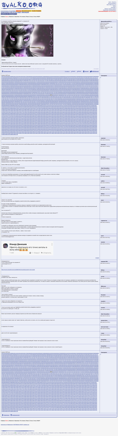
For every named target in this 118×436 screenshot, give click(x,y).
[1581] (73, 126)
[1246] (19, 114)
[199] (93, 80)
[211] (22, 81)
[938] (73, 102)
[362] (64, 85)
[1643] (52, 129)
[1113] (38, 109)
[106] (81, 77)
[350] (38, 85)
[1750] (57, 133)
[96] (61, 77)
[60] (98, 76)
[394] (38, 87)
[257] (27, 83)
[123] (22, 79)
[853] (80, 100)
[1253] (38, 114)
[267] (49, 83)
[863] (5, 101)
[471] (13, 89)
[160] (7, 80)
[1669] (27, 130)
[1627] (8, 129)
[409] (71, 87)
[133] (44, 79)
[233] (71, 81)
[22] (34, 76)
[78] (31, 77)
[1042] (35, 106)
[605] (18, 93)
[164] (16, 80)
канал (102, 200)
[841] (53, 100)
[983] (75, 104)
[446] (55, 88)
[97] (63, 77)
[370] (82, 85)
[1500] (43, 123)
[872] (25, 101)
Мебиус (103, 193)
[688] (7, 96)
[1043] (38, 106)
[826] (20, 100)
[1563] (24, 126)
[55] (89, 76)
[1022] (76, 105)
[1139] (13, 110)
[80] (34, 77)
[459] (84, 88)
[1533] (38, 125)
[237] (80, 81)
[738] (20, 97)
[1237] (90, 113)
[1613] (65, 127)
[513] (9, 91)
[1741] (33, 133)
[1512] (76, 123)
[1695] (2, 131)
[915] (22, 102)
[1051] (60, 106)
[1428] (38, 121)
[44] (71, 76)
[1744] (41, 133)
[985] (80, 104)
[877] (36, 101)
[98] (64, 77)
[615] (40, 93)
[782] (20, 98)
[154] (91, 79)
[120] (16, 79)
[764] (77, 97)
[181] (53, 80)
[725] (89, 96)
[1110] (30, 109)
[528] (42, 91)
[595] (93, 92)
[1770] (16, 134)
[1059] (82, 106)
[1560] (16, 126)
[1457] (22, 122)
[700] (33, 96)
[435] (31, 88)
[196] (86, 80)
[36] (57, 76)
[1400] (57, 120)
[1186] (46, 112)
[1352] (22, 118)
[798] (55, 98)
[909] (9, 102)
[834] (38, 100)
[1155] (57, 110)
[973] (53, 104)
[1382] (8, 120)
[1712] (49, 131)
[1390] (30, 120)
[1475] (71, 122)
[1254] (41, 114)
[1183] (38, 112)
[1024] (81, 105)
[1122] (63, 109)
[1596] (19, 127)
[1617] (76, 127)
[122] (20, 79)
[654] (29, 95)
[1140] (16, 110)
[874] (29, 101)
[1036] (19, 106)
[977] (62, 104)
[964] (33, 104)
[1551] (87, 125)
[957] (18, 104)
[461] (89, 88)
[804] (69, 98)
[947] (93, 102)
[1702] (22, 131)
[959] (22, 104)
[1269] (82, 114)
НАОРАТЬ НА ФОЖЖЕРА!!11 (9, 14)
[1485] (2, 123)
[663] (49, 95)
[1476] (73, 122)
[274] (64, 83)
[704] (42, 96)
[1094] (82, 108)
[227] (58, 81)
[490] (55, 89)
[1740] (30, 133)
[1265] (71, 114)
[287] (93, 83)
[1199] (82, 112)
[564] (25, 92)
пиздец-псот (39, 68)
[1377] (90, 118)
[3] (4, 11)
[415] (84, 87)
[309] (44, 84)
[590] (82, 92)
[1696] (5, 131)
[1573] (52, 126)
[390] (29, 87)
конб (43, 68)
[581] (62, 92)
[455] (75, 88)
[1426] (33, 121)
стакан (102, 333)
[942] (82, 102)
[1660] (2, 130)
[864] (7, 101)
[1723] (79, 131)
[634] (82, 93)
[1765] (2, 134)
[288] (95, 83)
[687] (5, 96)
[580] (60, 92)
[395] (40, 87)
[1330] (57, 117)
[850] (73, 100)
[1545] (71, 125)
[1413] (93, 120)
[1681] (60, 130)
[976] (60, 104)
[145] (71, 79)
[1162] (76, 110)
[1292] (49, 116)
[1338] (79, 117)
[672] (69, 95)
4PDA (114, 6)
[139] (58, 79)
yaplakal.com (26, 424)
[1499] (41, 123)
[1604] (41, 127)
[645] (9, 95)
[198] (91, 80)
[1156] (60, 110)
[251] (13, 83)
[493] (62, 89)
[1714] (54, 131)
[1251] (33, 114)
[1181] (33, 112)
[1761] (87, 133)
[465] (97, 88)
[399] (49, 87)
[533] (53, 91)
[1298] (65, 116)
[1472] (63, 122)
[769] (89, 97)
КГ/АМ (79, 71)
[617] (44, 93)
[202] (2, 81)
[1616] (73, 127)
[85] (43, 77)
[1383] (11, 120)
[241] (89, 81)
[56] (91, 76)
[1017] (62, 105)
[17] (25, 76)
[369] (80, 85)
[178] (47, 80)
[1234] (82, 113)
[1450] (2, 122)
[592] (86, 92)
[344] (25, 85)
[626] (64, 93)
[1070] (16, 108)
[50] (81, 76)
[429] (18, 88)
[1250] (30, 114)
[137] (53, 79)
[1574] (54, 126)
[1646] (60, 129)
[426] (11, 88)
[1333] (65, 117)
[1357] (35, 118)
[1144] (27, 110)
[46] (74, 76)
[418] (91, 87)
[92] (54, 77)
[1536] (46, 125)
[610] (29, 93)
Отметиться (6, 415)
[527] (40, 91)
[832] (33, 100)
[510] (2, 91)
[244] (95, 81)
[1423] (24, 121)
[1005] (29, 105)
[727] (93, 96)
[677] (80, 95)
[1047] (49, 106)
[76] (27, 77)
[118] (11, 79)
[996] (7, 105)
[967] (40, 104)
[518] (20, 91)
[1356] (33, 118)
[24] (37, 76)
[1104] (13, 109)
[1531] (33, 125)
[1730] (2, 133)
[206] (11, 81)
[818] (2, 100)
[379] (5, 87)
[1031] (5, 106)
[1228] (65, 113)
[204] (7, 81)
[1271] (87, 114)
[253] (18, 83)
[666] (55, 95)
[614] (38, 93)
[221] (44, 81)
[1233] (79, 113)
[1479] (82, 122)
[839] (49, 100)
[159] (5, 80)
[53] (86, 76)
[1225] (57, 113)
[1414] (95, 120)
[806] (73, 98)
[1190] (57, 112)
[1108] (24, 109)
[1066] (5, 108)
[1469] (54, 122)
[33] (52, 76)
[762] (73, 97)
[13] (19, 76)
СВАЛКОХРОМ (112, 10)
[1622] (90, 127)
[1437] (63, 121)
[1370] (71, 118)
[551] (93, 91)
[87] (46, 77)
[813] (89, 98)
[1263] (65, 114)
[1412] (90, 120)
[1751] (60, 133)
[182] (55, 80)
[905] (97, 101)
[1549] (82, 125)
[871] (22, 101)
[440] (42, 88)
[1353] (24, 118)
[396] (42, 87)
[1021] (73, 105)
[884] (51, 101)
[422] (2, 88)
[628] (69, 93)
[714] (64, 96)
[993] (97, 104)
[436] (33, 88)
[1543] (65, 125)
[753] (53, 97)
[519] (22, 91)
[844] (60, 100)
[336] (7, 85)
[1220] (43, 113)
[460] (86, 88)
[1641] (46, 129)
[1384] (13, 120)
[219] (40, 81)
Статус (31, 16)
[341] (18, 85)
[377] (97, 85)
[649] (18, 95)
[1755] (71, 133)
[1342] (90, 117)
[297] (18, 84)
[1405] (71, 120)
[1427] (35, 121)
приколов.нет (4, 424)
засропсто (24, 68)
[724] (86, 96)
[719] (75, 96)
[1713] (52, 131)
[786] (29, 98)
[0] (2, 76)
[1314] (13, 117)
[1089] (68, 108)
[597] (97, 92)
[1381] (5, 120)
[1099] (95, 108)
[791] (40, 98)
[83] (39, 77)
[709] (53, 96)
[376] (95, 85)
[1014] (54, 105)
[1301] (73, 116)
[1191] (60, 112)
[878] (38, 101)
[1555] (2, 126)
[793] (44, 98)
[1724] (82, 131)
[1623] (93, 127)
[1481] (87, 122)
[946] (91, 102)
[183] (58, 80)
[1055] (71, 106)
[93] (56, 77)
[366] (73, 85)
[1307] (90, 116)
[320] (69, 84)
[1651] (73, 129)
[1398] (52, 120)
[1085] (57, 108)
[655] (31, 95)
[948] (95, 102)
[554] (2, 92)
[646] (11, 95)
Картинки (17, 16)
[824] (16, 100)
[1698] (11, 131)
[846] (64, 100)
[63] (6, 77)
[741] (27, 97)
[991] (93, 104)
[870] (20, 101)
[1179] (27, 112)
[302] (29, 84)
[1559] (13, 126)
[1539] (54, 125)
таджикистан (104, 220)
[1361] (46, 118)
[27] (42, 76)
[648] (16, 95)
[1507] (63, 123)
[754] (55, 97)
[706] (47, 96)
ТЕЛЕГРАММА (36, 11)
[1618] (79, 127)
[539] (66, 91)
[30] (47, 76)
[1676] (46, 130)
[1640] (43, 129)
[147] (75, 79)
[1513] (79, 123)
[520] (25, 91)
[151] (84, 79)
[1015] (57, 105)
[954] (11, 104)
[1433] (52, 121)
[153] (89, 79)
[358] (55, 85)
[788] (33, 98)
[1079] (41, 108)
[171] (31, 80)
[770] (91, 97)
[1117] (49, 109)
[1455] (16, 122)
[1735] (16, 133)
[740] (25, 97)
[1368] (65, 118)
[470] (11, 89)
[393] (36, 87)
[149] (80, 79)
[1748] (52, 133)
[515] (13, 91)
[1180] (30, 112)
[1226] (60, 113)
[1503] (52, 123)
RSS (108, 4)
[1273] (93, 114)
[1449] (95, 121)
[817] (97, 98)
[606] (20, 93)
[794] (47, 98)
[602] (11, 93)
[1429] (41, 121)
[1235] (84, 113)
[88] (48, 77)
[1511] (73, 123)
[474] (20, 89)
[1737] (22, 133)
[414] (82, 87)
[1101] (5, 109)
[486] (47, 89)
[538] (64, 91)
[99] (66, 77)
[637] (89, 93)
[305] (36, 84)
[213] (27, 81)
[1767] (8, 134)
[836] (42, 100)
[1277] (8, 116)
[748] (42, 97)
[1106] (19, 109)
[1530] (30, 125)
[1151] (46, 110)
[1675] (43, 130)
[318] (64, 84)
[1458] (24, 122)
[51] (83, 76)
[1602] (35, 127)
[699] (31, 96)
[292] (7, 84)
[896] (77, 101)
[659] (40, 95)
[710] (55, 96)
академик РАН (104, 261)
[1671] (33, 130)
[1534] (41, 125)
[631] (75, 93)
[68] (14, 77)
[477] (27, 89)
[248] (7, 83)
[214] (29, 81)
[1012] (48, 105)
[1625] (2, 129)
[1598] (24, 127)
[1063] (93, 106)
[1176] (19, 112)
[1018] (65, 105)
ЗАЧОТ (73, 71)
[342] (20, 85)
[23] (36, 76)
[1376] (87, 118)
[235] (75, 81)
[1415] (2, 121)
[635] (84, 93)
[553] (97, 91)
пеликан (103, 307)
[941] (80, 102)
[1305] (84, 116)
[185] (62, 80)
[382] (11, 87)
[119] (13, 79)
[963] (31, 104)
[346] (29, 85)
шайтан (102, 181)
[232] (69, 81)
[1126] (73, 109)
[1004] (27, 105)
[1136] (5, 110)
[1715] (57, 131)
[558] (11, 92)
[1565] (30, 126)
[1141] (19, 110)
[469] (9, 89)
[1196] (73, 112)
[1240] (2, 114)
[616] (42, 93)
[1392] (35, 120)
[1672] (35, 130)
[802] (64, 98)
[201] (97, 80)
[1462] (35, 122)
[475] (22, 89)
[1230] (71, 113)
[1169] (95, 110)
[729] (97, 96)
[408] (69, 87)
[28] (44, 76)
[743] (31, 97)
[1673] (38, 130)
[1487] (8, 123)
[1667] (22, 130)
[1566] (33, 126)
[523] (31, 91)
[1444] (82, 121)
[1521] (5, 125)
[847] (66, 100)
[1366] (60, 118)
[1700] (16, 131)
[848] (69, 100)
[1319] (27, 117)
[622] (55, 93)
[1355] (30, 118)
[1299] (68, 116)
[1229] (68, 113)
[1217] (35, 113)
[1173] (11, 112)
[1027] (89, 105)
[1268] (79, 114)
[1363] (52, 118)
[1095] (84, 108)
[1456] (19, 122)
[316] (60, 84)
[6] (9, 76)
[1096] (87, 108)
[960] (25, 104)
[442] (47, 88)
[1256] (46, 114)
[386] (20, 87)
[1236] (87, 113)
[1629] (13, 129)
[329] (89, 84)
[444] (51, 88)
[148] (77, 79)
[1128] (79, 109)
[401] (53, 87)
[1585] (84, 126)
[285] (89, 83)
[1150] (43, 110)
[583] (66, 92)
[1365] (57, 118)
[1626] (5, 129)
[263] (40, 83)
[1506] (60, 123)
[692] (16, 96)
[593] (89, 92)
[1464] (41, 122)
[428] (16, 88)
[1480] (84, 122)
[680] (86, 95)
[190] (73, 80)
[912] (16, 102)
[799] (58, 98)
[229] (62, 81)
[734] (11, 97)
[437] (36, 88)
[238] (82, 81)
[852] (77, 100)
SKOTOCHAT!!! (27, 11)
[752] (51, 97)
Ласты (6, 16)
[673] (71, 95)
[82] (37, 77)
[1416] (5, 121)
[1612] (63, 127)
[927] (49, 102)
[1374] (82, 118)
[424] (7, 88)
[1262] (63, 114)
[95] (59, 77)
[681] (89, 95)
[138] (55, 79)
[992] (95, 104)
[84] (41, 77)
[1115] (43, 109)
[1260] (57, 114)
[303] (31, 84)
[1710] (43, 131)
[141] (62, 79)
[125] (27, 79)
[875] (31, 101)
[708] (51, 96)
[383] (13, 87)
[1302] (76, 116)
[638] (91, 93)
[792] (42, 98)
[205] (9, 81)
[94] (58, 77)
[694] (20, 96)
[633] (80, 93)
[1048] (52, 106)
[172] (33, 80)
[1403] (65, 120)
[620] (51, 93)
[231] (66, 81)
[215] (31, 81)
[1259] (54, 114)
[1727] (90, 131)
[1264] (68, 114)
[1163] (79, 110)
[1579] (68, 126)
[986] (82, 104)
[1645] (57, 129)
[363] (66, 85)
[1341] (87, 117)
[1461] (33, 122)
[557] (9, 92)
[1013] (51, 105)
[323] (75, 84)
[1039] (27, 106)
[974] (55, 104)
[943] (84, 102)
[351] (40, 85)
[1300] (71, 116)
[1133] (93, 109)
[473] (18, 89)
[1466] (46, 122)
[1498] (38, 123)
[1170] (2, 112)
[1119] (54, 109)
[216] (33, 81)
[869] (18, 101)
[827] (22, 100)
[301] (27, 84)
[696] (25, 96)
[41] (66, 76)
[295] (13, 84)
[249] (9, 83)
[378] (2, 87)
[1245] (16, 114)
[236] (77, 81)
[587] (75, 92)
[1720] (71, 131)
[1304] (82, 116)
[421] (97, 87)
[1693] (93, 130)
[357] (53, 85)
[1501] (46, 123)
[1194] (68, 112)
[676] (77, 95)
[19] (29, 76)
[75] (26, 77)
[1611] (60, 127)
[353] (44, 85)
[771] (93, 97)
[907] (5, 102)
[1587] (90, 126)
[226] (55, 81)
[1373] (79, 118)
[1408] (79, 120)
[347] (31, 85)
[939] (75, 102)
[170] (29, 80)
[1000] (16, 105)
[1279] (13, 116)
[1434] (54, 121)
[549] (89, 91)
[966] (38, 104)
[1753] (65, 133)
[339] (13, 85)
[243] (93, 81)
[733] (9, 97)
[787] (31, 98)
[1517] (90, 123)
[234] (73, 81)
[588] (77, 92)
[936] (69, 102)
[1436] (60, 121)
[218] (38, 81)
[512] (7, 91)
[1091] (73, 108)
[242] (91, 81)
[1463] (38, 122)
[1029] (95, 105)
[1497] (35, 123)
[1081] (46, 108)
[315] (58, 84)
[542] (73, 91)
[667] (58, 95)
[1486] (5, 123)
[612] (33, 93)
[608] (25, 93)
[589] (80, 92)
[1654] (82, 129)
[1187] (49, 112)
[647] (13, 95)
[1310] (2, 117)
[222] (47, 81)
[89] (49, 77)
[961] (27, 104)
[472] (16, 89)
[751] (49, 97)
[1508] (65, 123)
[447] (58, 88)
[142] (64, 79)
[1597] (22, 127)
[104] (77, 77)
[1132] (90, 109)
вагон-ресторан (104, 326)
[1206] (5, 113)
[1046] (46, 106)
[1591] (5, 127)
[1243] (11, 114)
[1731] (5, 133)
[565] (27, 92)
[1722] (76, 131)
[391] (31, 87)
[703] (40, 96)
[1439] (68, 121)
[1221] (46, 113)
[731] (5, 97)
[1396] (46, 120)
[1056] (73, 106)
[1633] (24, 129)
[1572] (49, 126)
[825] (18, 100)
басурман (103, 294)
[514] (11, 91)
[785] (27, 98)
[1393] (38, 120)
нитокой (103, 174)
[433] (27, 88)
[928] (51, 102)
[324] (77, 84)
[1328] (52, 117)
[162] (11, 80)
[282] (82, 83)
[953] (9, 104)
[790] (38, 98)
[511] (5, 91)
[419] (93, 87)
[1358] (38, 118)
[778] (11, 98)
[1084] (54, 108)
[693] (18, 96)
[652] (25, 95)
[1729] (95, 131)
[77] (29, 77)
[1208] (11, 113)
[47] (76, 76)
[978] (64, 104)
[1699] (13, 131)
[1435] (57, 121)
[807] (75, 98)
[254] (20, 83)
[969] (44, 104)
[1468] (52, 122)
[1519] (95, 123)
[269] (53, 83)
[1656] (87, 129)
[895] (75, 101)
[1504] (54, 123)
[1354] (27, 118)
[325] (80, 84)
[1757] (76, 133)
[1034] (13, 106)
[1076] (33, 108)
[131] (40, 79)
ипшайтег (8, 68)
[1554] (95, 125)
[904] (95, 101)
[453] (71, 88)
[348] (33, 85)
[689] (9, 96)
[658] (38, 95)
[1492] (22, 123)
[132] (42, 79)
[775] (5, 98)
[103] (75, 77)
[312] (51, 84)
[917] (27, 102)
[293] (9, 84)
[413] (80, 87)
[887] (58, 101)
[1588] (93, 126)
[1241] (5, 114)
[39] (62, 76)
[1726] (87, 131)
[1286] (33, 116)
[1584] (82, 126)
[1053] (65, 106)
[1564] (27, 126)
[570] (38, 92)
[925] (44, 102)
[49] (79, 76)
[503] (84, 89)
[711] (58, 96)
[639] (93, 93)
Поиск (27, 16)
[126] (29, 79)
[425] (9, 88)
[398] (47, 87)
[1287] (35, 116)
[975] (58, 104)
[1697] (8, 131)
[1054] (68, 106)
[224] (51, 81)
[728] (95, 96)
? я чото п (67, 71)
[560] (16, 92)
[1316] (19, 117)
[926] (47, 102)
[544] (77, 91)
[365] (71, 85)
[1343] (93, 117)
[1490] (16, 123)
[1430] (43, 121)
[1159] (68, 110)
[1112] (35, 109)
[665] (53, 95)
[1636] (33, 129)
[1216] (33, 113)
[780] (16, 98)
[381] (9, 87)
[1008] (38, 105)
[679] (84, 95)
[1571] (46, 126)
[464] (95, 88)
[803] (66, 98)
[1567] (35, 126)
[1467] (49, 122)
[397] (44, 87)
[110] (90, 77)
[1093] (79, 108)
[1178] (24, 112)
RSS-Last (111, 4)
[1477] (76, 122)
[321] (71, 84)
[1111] (33, 109)
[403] (58, 87)
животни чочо (19, 68)
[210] (20, 81)
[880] (42, 101)
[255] (22, 83)
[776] (7, 98)
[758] (64, 97)
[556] (7, 92)
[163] (13, 80)
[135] (49, 79)
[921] (36, 102)
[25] (39, 76)
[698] (29, 96)
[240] (86, 81)
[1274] (95, 114)
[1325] (43, 117)
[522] (29, 91)
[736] (16, 97)
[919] (31, 102)
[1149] (41, 110)
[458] (82, 88)
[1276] (5, 116)
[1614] (68, 127)
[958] (20, 104)
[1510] (71, 123)
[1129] (82, 109)
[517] (18, 91)
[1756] (73, 133)
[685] (97, 95)
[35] (56, 76)
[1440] (71, 121)
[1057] (76, 106)
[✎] (10, 11)
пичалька (29, 68)
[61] (2, 77)
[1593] (11, 127)
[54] (88, 76)
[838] (47, 100)
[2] (2, 11)
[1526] (19, 125)
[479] (31, 89)
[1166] (87, 110)
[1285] (30, 116)
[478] (29, 89)
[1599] (27, 127)
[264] (42, 83)
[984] (77, 104)
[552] (95, 91)
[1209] (13, 113)
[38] (61, 76)
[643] (5, 95)
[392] (33, 87)
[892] (69, 101)
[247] (5, 83)
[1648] (65, 129)
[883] (49, 101)
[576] (51, 92)
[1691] (87, 130)
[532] (51, 91)
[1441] (73, 121)
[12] (17, 76)
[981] (71, 104)
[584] (69, 92)
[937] (71, 102)
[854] (82, 100)
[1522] (8, 125)
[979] (66, 104)
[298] (20, 84)
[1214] (27, 113)
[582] (64, 92)
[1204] (95, 112)
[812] (86, 98)
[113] (97, 77)
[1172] (8, 112)
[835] (40, 100)
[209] (18, 81)
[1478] (79, 122)
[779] (13, 98)
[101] (70, 77)
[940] (77, 102)
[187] (66, 80)
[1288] (38, 116)
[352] (42, 85)
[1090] (71, 108)
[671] (66, 95)
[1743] (38, 133)
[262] (38, 83)
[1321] (33, 117)
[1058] (79, 106)
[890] (64, 101)
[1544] (68, 125)
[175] (40, 80)
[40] (64, 76)
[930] (55, 102)
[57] (93, 76)
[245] (97, 81)
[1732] (8, 133)
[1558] (11, 126)
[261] (36, 83)
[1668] (24, 130)
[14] (20, 76)
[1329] (54, 117)
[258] (29, 83)
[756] (60, 97)
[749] (44, 97)
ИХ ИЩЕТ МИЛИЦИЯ (22, 12)
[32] (51, 76)
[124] (25, 79)
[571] (40, 92)
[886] (55, 101)
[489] (53, 89)
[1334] (68, 117)
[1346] (5, 118)
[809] (80, 98)
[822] (11, 100)
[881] (44, 101)
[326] (82, 84)
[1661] (5, 130)
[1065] (2, 108)
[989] (89, 104)
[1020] (70, 105)
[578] (55, 92)
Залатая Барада (112, 3)
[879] (40, 101)
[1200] (84, 112)
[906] (2, 102)
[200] (95, 80)
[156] (95, 79)
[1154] (54, 110)
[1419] (13, 121)
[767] (84, 97)
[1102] (8, 109)
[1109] (27, 109)
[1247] (22, 114)
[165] (18, 80)
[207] (13, 81)
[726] (91, 96)
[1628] (11, 129)
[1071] (19, 108)
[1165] (84, 110)
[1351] (19, 118)
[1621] (87, 127)
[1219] (41, 113)
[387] (22, 87)
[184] (60, 80)
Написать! (11, 16)
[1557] (8, 126)
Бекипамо (103, 144)
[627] (66, 93)
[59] (96, 76)
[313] (53, 84)
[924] (42, 102)
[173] (36, 80)
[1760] (84, 133)
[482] (38, 89)
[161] (9, 80)
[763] (75, 97)
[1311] (5, 117)
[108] (86, 77)
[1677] (49, 130)
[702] (38, 96)
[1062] (90, 106)
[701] (36, 96)
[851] (75, 100)
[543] (75, 91)
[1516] (87, 123)
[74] (24, 77)
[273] (62, 83)
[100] (68, 77)
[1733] (11, 133)
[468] (7, 89)
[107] (83, 77)
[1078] (38, 108)
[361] (62, 85)
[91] (53, 77)
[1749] (54, 133)
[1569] (41, 126)
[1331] (60, 117)
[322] (73, 84)
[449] (62, 88)
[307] (40, 84)
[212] (25, 81)
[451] (66, 88)
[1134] (95, 109)
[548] (86, 91)
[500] (77, 89)
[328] (86, 84)
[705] (44, 96)
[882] (47, 101)
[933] (62, 102)
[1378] (93, 118)
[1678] (52, 130)
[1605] (43, 127)
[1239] (95, 113)
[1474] (68, 122)
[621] (53, 93)
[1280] (16, 116)
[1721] (73, 131)
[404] (60, 87)
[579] (58, 92)
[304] (33, 84)
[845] (62, 100)
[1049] (54, 106)
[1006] (32, 105)
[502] (82, 89)
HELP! (38, 16)
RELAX (12, 12)
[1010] (43, 105)
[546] (82, 91)
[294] (11, 84)
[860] (95, 100)
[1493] (24, 123)
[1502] (49, 123)
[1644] (54, 129)
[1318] (24, 117)
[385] (18, 87)
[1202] (90, 112)
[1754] (68, 133)
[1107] (22, 109)
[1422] (22, 121)
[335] (5, 85)
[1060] (84, 106)
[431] (22, 88)
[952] (7, 104)
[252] (16, 83)
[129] (36, 79)
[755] (58, 97)
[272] (60, 83)
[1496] (33, 123)
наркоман (103, 138)
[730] (2, 97)
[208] (16, 81)
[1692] (90, 130)
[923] (40, 102)
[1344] (95, 117)
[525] (36, 91)
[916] (25, 102)
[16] (24, 76)
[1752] (63, 133)
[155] (93, 79)
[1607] (49, 127)
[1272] (90, 114)
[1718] (65, 131)
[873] (27, 101)
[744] (33, 97)
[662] (47, 95)
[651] (22, 95)
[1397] (49, 120)
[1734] (13, 133)
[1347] (8, 118)
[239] (84, 81)
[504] (86, 89)
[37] (59, 76)
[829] (27, 100)
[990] (91, 104)
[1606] (46, 127)
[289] (97, 83)
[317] (62, 84)
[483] (40, 89)
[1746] (46, 133)
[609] (27, 93)
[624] (60, 93)
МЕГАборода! (95, 71)
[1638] (38, 129)
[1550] (84, 125)
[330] (91, 84)
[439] (40, 88)
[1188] (52, 112)
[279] (75, 83)
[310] (47, 84)
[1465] (43, 122)
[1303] (79, 116)
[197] (89, 80)
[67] (12, 77)
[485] (44, 89)
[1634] (27, 129)
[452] (69, 88)
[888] (60, 101)
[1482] (90, 122)
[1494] (27, 123)
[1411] (87, 120)
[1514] (82, 123)
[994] (2, 105)
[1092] (76, 108)
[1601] (33, 127)
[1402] (63, 120)
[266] (47, 83)
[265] (44, 83)
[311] (49, 84)
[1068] (11, 108)
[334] (2, 85)
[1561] (19, 126)
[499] (75, 89)
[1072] (22, 108)
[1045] (43, 106)
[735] (13, 97)
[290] (2, 84)
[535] (58, 91)
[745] (36, 97)
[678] (82, 95)
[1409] (82, 120)
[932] (60, 102)
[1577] (63, 126)
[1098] (93, 108)
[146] (73, 79)
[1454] (13, 122)
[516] (16, 91)
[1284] (27, 116)
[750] (47, 97)
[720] (77, 96)
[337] (9, 85)
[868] (16, 101)
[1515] (84, 123)
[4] (5, 11)
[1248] (24, 114)
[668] (60, 95)
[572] (42, 92)
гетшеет (97, 68)
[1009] (40, 105)
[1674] (41, 130)
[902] (91, 101)
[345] (27, 85)
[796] (51, 98)
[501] (80, 89)
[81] (36, 77)
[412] (77, 87)
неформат (13, 68)
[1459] (27, 122)
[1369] (68, 118)
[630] (73, 93)
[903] (93, 101)
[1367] (63, 118)
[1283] (24, 116)
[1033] (11, 106)
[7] (10, 76)
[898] (82, 101)
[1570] (43, 126)
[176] (42, 80)
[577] (53, 92)
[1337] (76, 117)
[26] (41, 76)
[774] (2, 98)
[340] (16, 85)
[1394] (41, 120)
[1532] (35, 125)
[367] (75, 85)
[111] (92, 77)
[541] (71, 91)
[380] (7, 87)
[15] (22, 76)
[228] (60, 81)
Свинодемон (104, 75)
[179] (49, 80)
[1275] (2, 116)
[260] (33, 83)
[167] (22, 80)
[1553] (93, 125)
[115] (5, 79)
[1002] (21, 105)
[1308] (93, 116)
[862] (2, 101)
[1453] (11, 122)
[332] (95, 84)
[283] (84, 83)
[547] (84, 91)
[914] (20, 102)
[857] (89, 100)
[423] (5, 88)
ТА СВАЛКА (18, 11)
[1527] (22, 125)
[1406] (73, 120)
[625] (62, 93)
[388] (25, 87)
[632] (77, 93)
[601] (9, 93)
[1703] (24, 131)
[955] (13, 104)
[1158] (65, 110)
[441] (44, 88)
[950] (2, 104)
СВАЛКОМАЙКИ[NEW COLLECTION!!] (107, 11)
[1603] (38, 127)
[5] (7, 11)
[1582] (76, 126)
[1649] (68, 129)
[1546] (73, 125)
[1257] (49, 114)
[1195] (71, 112)
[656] (33, 95)
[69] (16, 77)
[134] (47, 79)
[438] (38, 88)
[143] (66, 79)
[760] (69, 97)
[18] (27, 76)
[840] (51, 100)
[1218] (38, 113)
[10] (14, 76)
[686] (2, 96)
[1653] (79, 129)
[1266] (73, 114)
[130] (38, 79)
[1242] (8, 114)
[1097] (90, 108)
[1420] (16, 121)
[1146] (33, 110)
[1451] (5, 122)
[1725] (84, 131)
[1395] (43, 120)
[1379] (95, 118)
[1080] (43, 108)
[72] (21, 77)
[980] (69, 104)
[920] (33, 102)
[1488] (11, 123)
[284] (86, 83)
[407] (66, 87)
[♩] (8, 11)
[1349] (13, 118)
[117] (9, 79)
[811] (84, 98)
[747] (40, 97)
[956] (16, 104)
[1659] (95, 129)
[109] (88, 77)
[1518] (93, 123)
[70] (17, 77)
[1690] (84, 130)
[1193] (65, 112)
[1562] (22, 126)
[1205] (2, 113)
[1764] (95, 133)
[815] (93, 98)
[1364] (54, 118)
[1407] (76, 120)
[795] (49, 98)
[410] (73, 87)
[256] (25, 83)
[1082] (49, 108)
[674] (73, 95)
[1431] (46, 121)
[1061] (87, 106)
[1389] (27, 120)
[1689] (82, 130)
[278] (73, 83)
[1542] (63, 125)
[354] (47, 85)
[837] (44, 100)
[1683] (65, 130)
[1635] (30, 129)
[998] (11, 105)
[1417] (8, 121)
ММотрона (103, 286)
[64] (7, 77)
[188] (69, 80)
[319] (66, 84)
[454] (73, 88)
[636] (86, 93)
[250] (11, 83)
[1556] (5, 126)
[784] (25, 98)
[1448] (93, 121)
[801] (62, 98)
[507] (93, 89)
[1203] (93, 112)
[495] (66, 89)
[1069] (13, 108)
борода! (87, 71)
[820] (7, 100)
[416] (86, 87)
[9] (12, 76)
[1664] (13, 130)
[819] (5, 100)
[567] (31, 92)
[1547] (76, 125)
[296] (16, 84)
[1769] (13, 134)
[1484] (95, 122)
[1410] (84, 120)
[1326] (46, 117)
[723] (84, 96)
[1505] (57, 123)
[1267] (76, 114)
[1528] (24, 125)
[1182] (35, 112)
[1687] (76, 130)
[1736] (19, 133)
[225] (53, 81)
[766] (82, 97)
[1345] (2, 118)
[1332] (63, 117)
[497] (71, 89)
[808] (77, 98)
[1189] (54, 112)
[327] (84, 84)
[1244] (13, 114)
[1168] (93, 110)
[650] (20, 95)
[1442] (76, 121)
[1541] (60, 125)
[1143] (24, 110)
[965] (36, 104)
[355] (49, 85)
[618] (47, 93)
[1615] (71, 127)
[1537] (49, 125)
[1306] (87, 116)
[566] (29, 92)
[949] (97, 102)
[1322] (35, 117)
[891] (66, 101)
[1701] (19, 131)
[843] (58, 100)
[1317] (22, 117)
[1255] (43, 114)
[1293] (52, 116)
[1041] (33, 106)
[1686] (73, 130)
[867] (13, 101)
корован (103, 242)
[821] (9, 100)
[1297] (63, 116)
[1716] (60, 131)
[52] (84, 76)
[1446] (87, 121)
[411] (75, 87)
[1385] (16, 120)
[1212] (22, 113)
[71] (19, 77)
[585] (71, 92)
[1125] (71, 109)
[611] (31, 93)
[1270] (84, 114)
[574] (47, 92)
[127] (31, 79)
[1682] (63, 130)
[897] (80, 101)
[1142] (22, 110)
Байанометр (10, 424)
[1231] (73, 113)
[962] (29, 104)
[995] (5, 105)
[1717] (63, 131)
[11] (15, 76)
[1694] (95, 130)
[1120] (57, 109)
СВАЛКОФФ (106, 10)
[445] (53, 88)
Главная (3, 16)
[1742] (35, 133)
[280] (77, 83)
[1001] (18, 105)
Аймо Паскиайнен (105, 168)
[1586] (87, 126)
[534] (55, 91)
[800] (60, 98)
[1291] (46, 116)
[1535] (43, 125)
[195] (84, 80)
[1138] (11, 110)
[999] (13, 105)
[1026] (87, 105)
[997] (9, 105)
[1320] (30, 117)
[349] (36, 85)
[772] (95, 97)
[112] (94, 77)
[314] (55, 84)
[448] (60, 88)
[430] (20, 88)
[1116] (46, 109)
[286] (91, 83)
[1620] (84, 127)
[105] (79, 77)
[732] (7, 97)
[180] (51, 80)
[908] (7, 102)
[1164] (82, 110)
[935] (66, 102)
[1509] (68, 123)
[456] (77, 88)
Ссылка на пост (7, 71)
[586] (73, 92)
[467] (5, 89)
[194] (82, 80)
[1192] (63, 112)
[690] (11, 96)
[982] (73, 104)
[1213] (24, 113)
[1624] (95, 127)
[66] (11, 77)
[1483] (93, 122)
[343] (22, 85)
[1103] (11, 109)
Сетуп (35, 16)
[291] (5, 84)
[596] (95, 92)
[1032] (8, 106)
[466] (2, 89)
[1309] (95, 116)
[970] (47, 104)
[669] (62, 95)
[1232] (76, 113)
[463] (93, 88)
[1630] (16, 129)
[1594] (13, 127)
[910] (11, 102)
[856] (86, 100)
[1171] (5, 112)
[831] (31, 100)
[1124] (68, 109)
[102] (72, 77)
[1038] (24, 106)
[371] (84, 85)
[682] (91, 95)
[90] (51, 77)
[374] (91, 85)
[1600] (30, 127)
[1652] (76, 129)
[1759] (82, 133)
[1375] (84, 118)
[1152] (49, 110)
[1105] (16, 109)
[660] (42, 95)
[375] (93, 85)
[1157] (63, 110)
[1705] (30, 131)
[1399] (54, 120)
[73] (22, 77)
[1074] (27, 108)
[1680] (57, 130)
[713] (62, 96)
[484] (42, 89)
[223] (49, 81)
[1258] (52, 114)
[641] (97, 93)
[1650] (71, 129)
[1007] (35, 105)
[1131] (87, 109)
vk (94, 68)
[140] (60, 79)
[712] (60, 96)
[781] (18, 98)
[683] (93, 95)
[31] (49, 76)
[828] (25, 100)
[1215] (30, 113)
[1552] (90, 125)
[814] (91, 98)
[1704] (27, 131)
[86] (44, 77)
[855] (84, 100)
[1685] (71, 130)
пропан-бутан (104, 320)
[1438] (65, 121)
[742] (29, 97)
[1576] (60, 126)
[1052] (63, 106)
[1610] (57, 127)
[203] (5, 81)
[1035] (16, 106)
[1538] (52, 125)
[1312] (8, 117)
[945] (89, 102)
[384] (16, 87)
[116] (7, 79)
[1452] (8, 122)
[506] (91, 89)
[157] (97, 79)
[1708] (38, 131)
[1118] (52, 109)
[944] (86, 102)
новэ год (34, 68)
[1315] (16, 117)
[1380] (2, 120)
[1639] (41, 129)
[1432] (49, 121)
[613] (36, 93)
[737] (18, 97)
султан (102, 276)
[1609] (54, 127)
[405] (62, 87)
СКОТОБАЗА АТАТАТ (18, 424)
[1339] (82, 117)
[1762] (90, 133)
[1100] (2, 109)
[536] (60, 91)
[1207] (8, 113)
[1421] (19, 121)
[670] (64, 95)
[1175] (16, 112)
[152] (86, 79)
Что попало (22, 16)
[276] (69, 83)
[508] (95, 89)
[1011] (46, 105)
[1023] (78, 105)
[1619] (82, 127)
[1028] (92, 105)
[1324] (41, 117)
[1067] (8, 108)
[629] (71, 93)
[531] (49, 91)
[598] (2, 93)
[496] (69, 89)
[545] (80, 91)
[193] (80, 80)
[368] (77, 85)
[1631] (19, 129)
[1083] (52, 108)
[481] (36, 89)
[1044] (41, 106)
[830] (29, 100)
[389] (27, 87)
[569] (36, 92)
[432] (25, 88)
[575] (49, 92)
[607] (22, 93)
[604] (16, 93)
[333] (97, 84)
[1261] (60, 114)
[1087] (63, 108)
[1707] (35, 131)
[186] (64, 80)
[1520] (2, 125)
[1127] (76, 109)
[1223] (52, 113)
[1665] (16, 130)
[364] (69, 85)
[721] (80, 96)
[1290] (43, 116)
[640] (95, 93)
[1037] (22, 106)
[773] (97, 97)
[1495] (30, 123)
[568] (33, 92)
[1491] (19, 123)
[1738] (24, 133)
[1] (1, 11)
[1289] (41, 116)
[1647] (63, 129)
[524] (33, 91)
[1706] (33, 131)
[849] (71, 100)
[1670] (30, 130)
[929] (53, 102)
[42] (68, 76)
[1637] (35, 129)
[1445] (84, 121)
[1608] (52, 127)
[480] (33, 89)
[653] (27, 95)
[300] (25, 84)
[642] (2, 95)
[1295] (57, 116)
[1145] (30, 110)
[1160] (71, 110)
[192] (77, 80)
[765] (80, 97)
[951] (5, 104)
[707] (49, 96)
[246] (2, 83)
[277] (71, 83)
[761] (71, 97)
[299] (22, 84)
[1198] (79, 112)
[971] (49, 104)
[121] (18, 79)
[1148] (38, 110)
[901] (89, 101)
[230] (64, 81)
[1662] (8, 130)
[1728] (93, 131)
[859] (93, 100)
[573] (44, 92)
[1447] (90, 121)
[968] (42, 104)
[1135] (2, 110)
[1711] (46, 131)
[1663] (11, 130)
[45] (73, 76)
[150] (82, 79)
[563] (22, 92)
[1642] (49, 129)
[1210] (16, 113)
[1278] (11, 116)
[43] (69, 76)
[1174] (13, 112)
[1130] (84, 109)
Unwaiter (106, 28)
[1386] (19, 120)
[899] (84, 101)
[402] (55, 87)
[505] (89, 89)
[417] (89, 87)
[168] (25, 80)
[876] (33, 101)
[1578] (65, 126)
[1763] (93, 133)
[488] (51, 89)
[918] (29, 102)
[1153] (52, 110)
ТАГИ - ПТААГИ (112, 2)
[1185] (43, 112)
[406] (64, 87)
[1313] (11, 117)
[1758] (79, 133)
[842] (55, 100)
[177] (44, 80)
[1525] (16, 125)
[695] (22, 96)
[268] (51, 83)
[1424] (27, 121)
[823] (13, 100)
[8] (11, 76)
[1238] (93, 113)
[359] (58, 85)
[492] (60, 89)
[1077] (35, 108)
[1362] (49, 118)
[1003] (24, 105)
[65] (9, 77)
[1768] (11, 134)
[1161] (73, 110)
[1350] (16, 118)
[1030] (2, 106)
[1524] (13, 125)
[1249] (27, 114)
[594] (91, 92)
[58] (94, 76)
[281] (80, 83)
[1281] (19, 116)
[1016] (59, 105)
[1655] (84, 129)
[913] (18, 102)
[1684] (68, 130)
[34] (54, 76)
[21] (32, 76)
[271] (58, 83)
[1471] (60, 122)
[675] (75, 95)
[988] (86, 104)
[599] (5, 93)
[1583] (79, 126)
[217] (36, 81)
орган (102, 235)
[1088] (65, 108)
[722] (82, 96)
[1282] (22, 116)
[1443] (79, 121)
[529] (44, 91)
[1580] (71, 126)
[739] (22, 97)
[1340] (84, 117)
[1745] (43, 133)
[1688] (79, 130)
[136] (51, 79)
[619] (49, 93)
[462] (91, 88)
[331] (93, 84)
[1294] (54, 116)
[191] (75, 80)
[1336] (73, 117)
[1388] (24, 120)
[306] (38, 84)
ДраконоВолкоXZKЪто (106, 21)
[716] (69, 96)
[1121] (60, 109)
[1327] (49, 117)
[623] (58, 93)
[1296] (60, 116)
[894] (73, 101)
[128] (33, 79)
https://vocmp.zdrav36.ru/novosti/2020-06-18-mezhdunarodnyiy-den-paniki (18, 269)
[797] (53, 98)
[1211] (19, 113)
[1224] (54, 113)
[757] (62, 97)
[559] (13, 92)
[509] (97, 89)
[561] (18, 92)
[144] (69, 79)
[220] (42, 81)
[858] (91, 100)
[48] (78, 76)
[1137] (8, 110)
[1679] (54, 130)
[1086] (60, 108)
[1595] (16, 127)
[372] (86, 85)
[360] (60, 85)
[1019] (68, 105)
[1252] (35, 114)
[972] (51, 104)
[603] (13, 93)
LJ (115, 4)
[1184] (41, 112)
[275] (66, 83)
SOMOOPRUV (5, 12)
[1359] (41, 118)
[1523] (11, 125)
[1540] (57, 125)
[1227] (63, 113)
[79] (32, 77)
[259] (31, 83)
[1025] (84, 105)
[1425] (30, 121)
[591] (84, 92)
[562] (20, 92)
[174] (38, 80)
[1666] (19, 130)
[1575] (57, 126)
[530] (47, 91)
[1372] (76, 118)
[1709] (41, 131)
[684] (95, 95)
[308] (42, 84)
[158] (2, 80)
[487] (49, 89)
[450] (64, 88)
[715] (66, 96)
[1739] (27, 133)
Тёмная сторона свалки (110, 8)
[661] (44, 95)
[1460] (30, 122)
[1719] (68, 131)
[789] (36, 98)
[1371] (73, 118)
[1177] (22, 112)
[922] (38, 102)
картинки (3, 68)
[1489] (13, 123)
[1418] (11, 121)
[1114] (41, 109)
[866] (11, 101)
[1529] (27, 125)
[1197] (76, 112)
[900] (86, 101)
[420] (95, 87)
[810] (82, 98)
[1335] (71, 117)
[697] (27, 96)
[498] (73, 89)
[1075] (30, 108)
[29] (46, 76)
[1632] (22, 129)
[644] (7, 95)
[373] (89, 85)
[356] (51, 85)
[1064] (95, 106)
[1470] (57, 122)
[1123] (65, 109)
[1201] (87, 112)
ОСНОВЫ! (13, 11)
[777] (9, 98)
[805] (71, 98)
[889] (62, 101)
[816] (95, 98)
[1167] (90, 110)
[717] (71, 96)
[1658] (93, 129)
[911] (13, 102)
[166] (20, 80)
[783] (22, 98)
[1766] (5, 134)
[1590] (2, 127)
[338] (11, 85)
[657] (36, 95)
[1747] (49, 133)
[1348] (11, 118)
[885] (53, 101)
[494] (64, 89)
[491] (58, 89)
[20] (31, 76)
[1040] (30, 106)
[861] (97, 100)
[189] (71, 80)
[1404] (68, 120)
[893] (71, 101)
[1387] (22, 120)
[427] (13, 88)
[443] (49, 88)
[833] (36, 100)
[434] (29, 88)
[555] (5, 92)
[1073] (24, 108)
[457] (80, 88)
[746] (38, 97)
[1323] (38, 117)
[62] (4, 77)
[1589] (95, 126)
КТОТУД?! (113, 7)
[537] (62, 91)
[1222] (49, 113)
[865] (9, 101)
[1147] (35, 110)
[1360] (43, 118)
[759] (66, 97)
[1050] (57, 106)
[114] (2, 79)
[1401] (60, 120)
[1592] (8, 127)
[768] (86, 97)
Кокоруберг (103, 339)
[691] (13, 96)
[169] (27, 80)
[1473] (65, 122)
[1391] (33, 120)
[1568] (38, 126)
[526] (38, 91)
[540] (69, 91)
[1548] (79, 125)
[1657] (90, 129)
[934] (64, 102)
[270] (55, 83)
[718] (73, 96)
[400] (51, 87)
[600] (7, 93)
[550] (91, 91)
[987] (84, 104)
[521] (27, 91)
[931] (58, 102)
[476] (25, 89)
